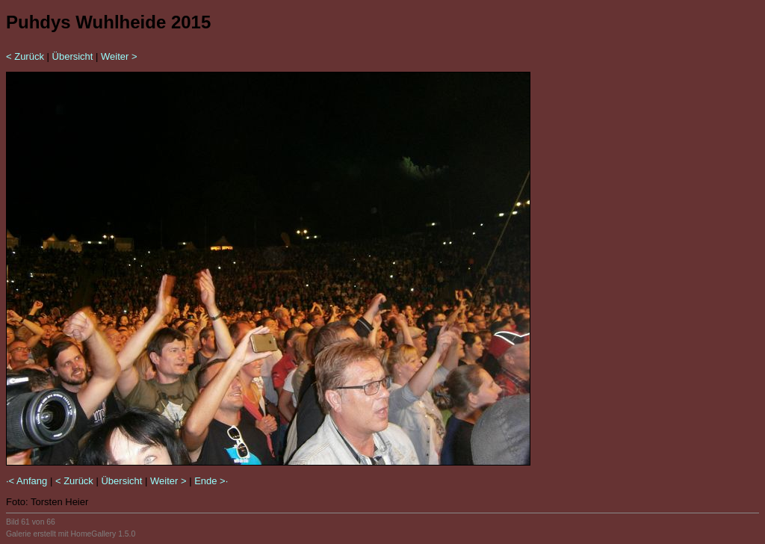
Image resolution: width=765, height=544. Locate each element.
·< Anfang (26, 480)
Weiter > (119, 56)
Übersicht (72, 56)
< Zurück (25, 56)
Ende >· (211, 480)
